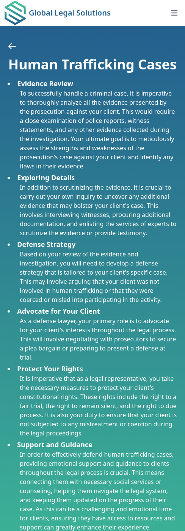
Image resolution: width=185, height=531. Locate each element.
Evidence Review (45, 83)
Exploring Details (46, 177)
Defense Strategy (46, 244)
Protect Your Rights (50, 368)
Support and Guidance (54, 444)
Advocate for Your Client (58, 311)
